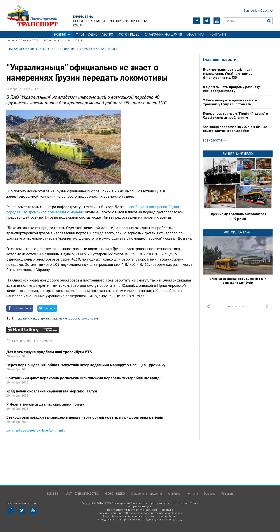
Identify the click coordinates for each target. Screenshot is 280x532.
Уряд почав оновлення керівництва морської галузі (51, 391)
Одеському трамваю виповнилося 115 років (237, 216)
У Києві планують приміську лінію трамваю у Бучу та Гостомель (230, 102)
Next (267, 306)
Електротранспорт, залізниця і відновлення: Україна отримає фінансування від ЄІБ (227, 73)
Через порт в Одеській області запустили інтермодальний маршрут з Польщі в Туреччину (85, 364)
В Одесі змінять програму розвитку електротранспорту (231, 89)
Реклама (209, 494)
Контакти (218, 34)
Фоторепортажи (237, 232)
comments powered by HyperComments (35, 430)
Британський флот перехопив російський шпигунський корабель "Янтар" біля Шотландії (84, 377)
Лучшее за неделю (238, 154)
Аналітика (195, 34)
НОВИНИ (62, 34)
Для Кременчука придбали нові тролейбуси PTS (49, 351)
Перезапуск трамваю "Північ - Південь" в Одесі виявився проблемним (235, 115)
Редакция (227, 494)
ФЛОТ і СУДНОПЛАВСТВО (94, 34)
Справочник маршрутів (163, 34)
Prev (208, 306)
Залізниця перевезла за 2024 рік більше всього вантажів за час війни (235, 128)
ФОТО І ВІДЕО (129, 34)
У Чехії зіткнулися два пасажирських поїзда (45, 404)
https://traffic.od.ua (44, 15)
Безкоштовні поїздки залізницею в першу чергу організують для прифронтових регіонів (84, 417)
